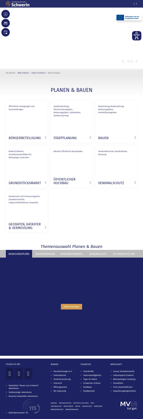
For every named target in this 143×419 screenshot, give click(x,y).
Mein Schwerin (23, 73)
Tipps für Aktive (90, 379)
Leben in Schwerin (38, 73)
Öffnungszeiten (60, 387)
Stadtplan (87, 387)
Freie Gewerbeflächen (123, 387)
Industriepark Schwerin (123, 375)
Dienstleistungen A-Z (62, 371)
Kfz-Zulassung (59, 391)
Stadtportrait (89, 391)
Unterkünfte (88, 371)
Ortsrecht (57, 383)
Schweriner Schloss (92, 383)
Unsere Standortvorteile (123, 371)
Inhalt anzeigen (71, 306)
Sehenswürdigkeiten (92, 375)
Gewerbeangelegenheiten (124, 391)
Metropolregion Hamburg (124, 379)
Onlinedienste (59, 375)
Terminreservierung (62, 379)
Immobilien (118, 383)
